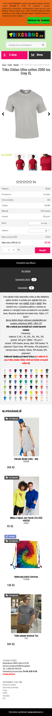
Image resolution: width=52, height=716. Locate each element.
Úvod (4, 65)
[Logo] (26, 35)
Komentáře (26, 288)
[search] (43, 45)
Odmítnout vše (33, 20)
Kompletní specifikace (26, 263)
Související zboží (26, 279)
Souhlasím (45, 20)
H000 (38, 303)
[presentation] (3, 114)
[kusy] (9, 249)
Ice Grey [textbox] (44, 223)
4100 (32, 303)
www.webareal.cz (35, 712)
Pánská (16, 65)
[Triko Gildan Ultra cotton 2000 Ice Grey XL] (26, 114)
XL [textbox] (46, 231)
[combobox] (39, 223)
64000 (26, 303)
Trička (9, 65)
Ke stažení (26, 271)
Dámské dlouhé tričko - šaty (26, 459)
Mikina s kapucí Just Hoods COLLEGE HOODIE (26, 519)
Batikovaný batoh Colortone (26, 577)
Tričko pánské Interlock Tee (26, 636)
